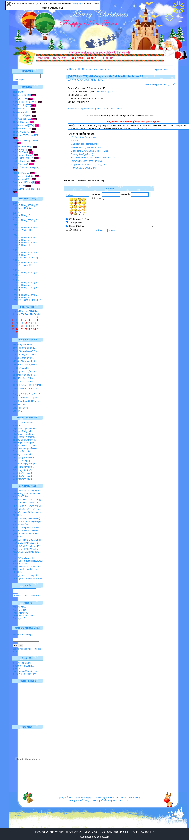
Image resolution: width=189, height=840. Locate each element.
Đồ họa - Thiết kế (21, 146)
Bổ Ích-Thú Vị (19, 161)
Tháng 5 (25, 240)
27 (30, 329)
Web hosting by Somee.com (94, 836)
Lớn (154, 84)
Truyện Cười (19, 108)
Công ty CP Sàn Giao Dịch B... (27, 394)
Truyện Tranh (19, 112)
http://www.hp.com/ (105, 91)
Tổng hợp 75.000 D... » (164, 69)
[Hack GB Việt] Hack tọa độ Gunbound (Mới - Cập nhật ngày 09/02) (26, 549)
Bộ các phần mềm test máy (84, 137)
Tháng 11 (17, 208)
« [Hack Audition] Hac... (78, 69)
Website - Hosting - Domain (26, 140)
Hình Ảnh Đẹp (19, 119)
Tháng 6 (16, 242)
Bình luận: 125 (19, 610)
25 (22, 329)
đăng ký (77, 3)
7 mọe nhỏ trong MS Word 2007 (86, 147)
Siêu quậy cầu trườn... (23, 470)
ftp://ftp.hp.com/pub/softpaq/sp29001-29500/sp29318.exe (95, 108)
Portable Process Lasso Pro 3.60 (86, 161)
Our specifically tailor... (23, 431)
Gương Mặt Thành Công (24, 189)
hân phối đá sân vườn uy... (25, 365)
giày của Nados (20, 408)
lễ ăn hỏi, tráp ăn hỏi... (23, 358)
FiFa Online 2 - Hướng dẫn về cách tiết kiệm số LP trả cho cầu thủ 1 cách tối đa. (27, 509)
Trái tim (74, 140)
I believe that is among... (24, 437)
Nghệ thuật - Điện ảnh (23, 102)
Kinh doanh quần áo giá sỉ (25, 397)
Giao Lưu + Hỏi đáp (22, 182)
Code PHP (18, 152)
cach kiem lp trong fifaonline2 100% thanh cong (26, 567)
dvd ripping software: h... (24, 457)
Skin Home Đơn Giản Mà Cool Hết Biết (89, 151)
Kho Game (18, 164)
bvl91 (100, 80)
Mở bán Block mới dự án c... (26, 361)
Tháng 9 (16, 245)
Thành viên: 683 (20, 613)
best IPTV (17, 411)
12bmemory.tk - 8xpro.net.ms (108, 797)
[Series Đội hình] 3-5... (23, 467)
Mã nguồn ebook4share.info (84, 144)
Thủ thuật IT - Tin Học (23, 135)
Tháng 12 (26, 208)
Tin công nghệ (19, 95)
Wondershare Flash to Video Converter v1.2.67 (93, 157)
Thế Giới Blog (19, 132)
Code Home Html (21, 158)
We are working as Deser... (26, 448)
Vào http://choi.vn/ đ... (23, 473)
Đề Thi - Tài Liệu (21, 176)
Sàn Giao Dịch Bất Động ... (26, 401)
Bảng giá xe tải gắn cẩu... (25, 371)
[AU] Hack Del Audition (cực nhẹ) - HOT (89, 164)
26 (26, 329)
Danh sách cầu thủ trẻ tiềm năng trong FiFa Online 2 (26, 492)
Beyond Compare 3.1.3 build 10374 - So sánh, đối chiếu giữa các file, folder (26, 530)
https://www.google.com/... (25, 428)
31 (17, 332)
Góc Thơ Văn (19, 105)
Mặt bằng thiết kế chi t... (24, 344)
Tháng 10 (33, 205)
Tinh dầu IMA (19, 404)
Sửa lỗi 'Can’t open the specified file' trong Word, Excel (28, 559)
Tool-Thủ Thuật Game (23, 167)
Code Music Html (21, 155)
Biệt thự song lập (21, 368)
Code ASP (18, 149)
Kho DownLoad (20, 125)
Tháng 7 (16, 205)
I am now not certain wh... (25, 445)
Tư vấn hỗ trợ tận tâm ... (24, 348)
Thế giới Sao (19, 122)
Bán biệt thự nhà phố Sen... (26, 351)
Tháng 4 (16, 215)
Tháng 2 (25, 228)
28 (34, 329)
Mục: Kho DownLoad (99, 69)
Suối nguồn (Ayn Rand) (82, 154)
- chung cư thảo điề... (23, 454)
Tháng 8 (25, 205)
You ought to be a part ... (24, 442)
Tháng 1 (16, 220)
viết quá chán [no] (21, 460)
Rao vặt (16, 186)
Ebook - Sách (19, 179)
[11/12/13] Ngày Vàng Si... (25, 463)
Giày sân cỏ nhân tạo (23, 381)
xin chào (17, 425)
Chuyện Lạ (18, 98)
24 (17, 329)
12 (26, 323)
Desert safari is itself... (23, 451)
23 (13, 329)
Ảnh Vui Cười (19, 115)
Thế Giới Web (19, 128)
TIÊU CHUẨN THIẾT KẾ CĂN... (28, 385)
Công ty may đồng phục (24, 354)
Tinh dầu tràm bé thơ (23, 378)
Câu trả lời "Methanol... (24, 422)
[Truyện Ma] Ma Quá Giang (83, 168)
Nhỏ (173, 84)
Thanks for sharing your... (25, 440)
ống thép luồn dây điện (24, 375)
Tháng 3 (33, 237)
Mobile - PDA (19, 173)
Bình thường (163, 84)
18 (22, 326)
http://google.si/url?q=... (24, 434)
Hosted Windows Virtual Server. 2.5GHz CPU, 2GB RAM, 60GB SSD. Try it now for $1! (94, 832)
